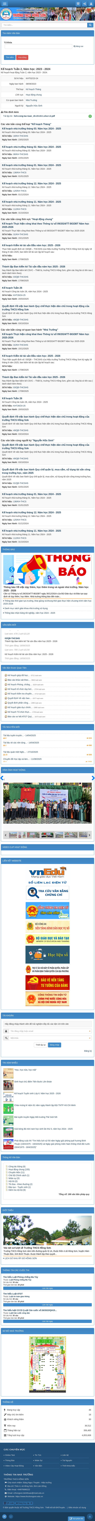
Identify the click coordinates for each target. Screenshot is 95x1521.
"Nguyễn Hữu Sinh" (43, 440)
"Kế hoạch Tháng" (41, 124)
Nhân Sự (38, 1460)
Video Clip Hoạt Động (14, 1466)
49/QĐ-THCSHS (20, 319)
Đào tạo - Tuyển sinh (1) (18, 1187)
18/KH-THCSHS (20, 136)
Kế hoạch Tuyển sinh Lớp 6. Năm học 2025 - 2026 (37, 1093)
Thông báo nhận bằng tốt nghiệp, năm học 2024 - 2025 (29, 613)
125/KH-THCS (19, 191)
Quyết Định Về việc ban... (18, 698)
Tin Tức (38, 1455)
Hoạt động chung (34, 95)
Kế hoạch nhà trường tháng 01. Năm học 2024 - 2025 (31, 165)
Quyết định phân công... (17, 703)
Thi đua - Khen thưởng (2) (19, 1184)
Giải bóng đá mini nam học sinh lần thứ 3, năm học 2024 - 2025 (43, 1129)
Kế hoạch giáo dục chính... (18, 707)
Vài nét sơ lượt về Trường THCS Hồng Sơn (27, 1248)
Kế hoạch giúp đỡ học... (17, 675)
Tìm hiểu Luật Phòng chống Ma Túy (20, 1277)
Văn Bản (38, 1466)
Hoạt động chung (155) (18, 1169)
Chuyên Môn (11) (15, 1172)
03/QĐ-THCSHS (20, 277)
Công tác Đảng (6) (15, 1166)
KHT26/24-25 (19, 295)
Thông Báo (10, 1460)
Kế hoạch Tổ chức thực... (18, 712)
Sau (92, 778)
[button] (90, 116)
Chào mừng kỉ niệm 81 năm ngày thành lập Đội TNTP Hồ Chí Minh (45, 1105)
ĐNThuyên (60, 1507)
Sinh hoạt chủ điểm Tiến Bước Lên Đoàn (33, 1081)
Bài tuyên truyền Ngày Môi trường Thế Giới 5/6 (35, 1117)
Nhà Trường (31, 100)
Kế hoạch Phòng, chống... (18, 684)
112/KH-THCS (19, 209)
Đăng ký (88, 1051)
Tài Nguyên (67, 1460)
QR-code (9, 1503)
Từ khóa (8, 42)
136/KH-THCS (19, 172)
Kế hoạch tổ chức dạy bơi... (19, 689)
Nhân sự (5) (12, 1178)
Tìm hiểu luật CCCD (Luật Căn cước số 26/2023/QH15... (30, 1310)
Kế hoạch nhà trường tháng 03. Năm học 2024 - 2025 (31, 128)
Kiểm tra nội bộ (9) (16, 1190)
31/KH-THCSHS (20, 234)
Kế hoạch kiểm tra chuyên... (19, 693)
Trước (3, 780)
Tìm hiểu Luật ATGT (13, 1294)
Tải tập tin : (29, 116)
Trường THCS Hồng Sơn (33, 1507)
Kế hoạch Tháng (33, 89)
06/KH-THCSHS (20, 154)
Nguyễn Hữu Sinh (34, 105)
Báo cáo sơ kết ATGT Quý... (19, 716)
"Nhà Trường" (50, 330)
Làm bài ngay (47, 1288)
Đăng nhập (54, 1045)
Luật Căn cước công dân (19, 1313)
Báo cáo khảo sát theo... (17, 680)
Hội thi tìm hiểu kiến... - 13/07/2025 (19, 736)
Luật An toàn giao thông (19, 1296)
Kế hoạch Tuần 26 (12, 287)
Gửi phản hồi (76, 1518)
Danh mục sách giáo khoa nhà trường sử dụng (25, 608)
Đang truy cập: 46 (24, 1503)
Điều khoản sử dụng (77, 1507)
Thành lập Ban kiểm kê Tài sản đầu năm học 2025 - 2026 (33, 266)
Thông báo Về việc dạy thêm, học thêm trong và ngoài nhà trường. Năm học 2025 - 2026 (46, 589)
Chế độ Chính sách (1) (17, 1175)
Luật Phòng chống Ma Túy (20, 1280)
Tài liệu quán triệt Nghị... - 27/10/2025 (20, 759)
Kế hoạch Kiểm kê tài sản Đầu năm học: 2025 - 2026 (31, 245)
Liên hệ (65, 1455)
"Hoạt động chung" (42, 219)
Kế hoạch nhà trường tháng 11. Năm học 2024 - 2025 (31, 201)
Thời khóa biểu (68, 1466)
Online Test (10, 1455)
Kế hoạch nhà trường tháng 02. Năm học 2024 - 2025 (31, 147)
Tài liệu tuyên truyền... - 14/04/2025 (19, 743)
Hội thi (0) (12, 1181)
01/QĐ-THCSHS (20, 483)
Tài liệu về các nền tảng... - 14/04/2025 (21, 750)
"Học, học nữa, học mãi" (25, 1070)
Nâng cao (78, 46)
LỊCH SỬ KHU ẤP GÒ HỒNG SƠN (20, 1258)
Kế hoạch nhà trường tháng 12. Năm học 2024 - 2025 (31, 183)
